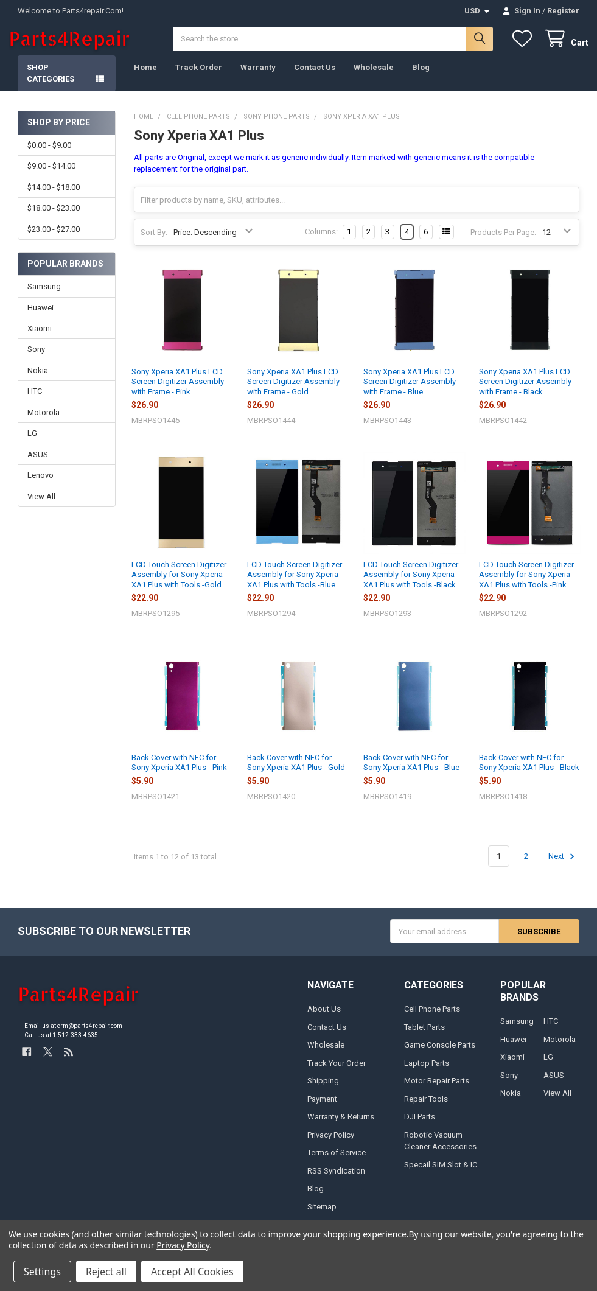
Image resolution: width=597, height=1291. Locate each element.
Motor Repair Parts (436, 1089)
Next (563, 865)
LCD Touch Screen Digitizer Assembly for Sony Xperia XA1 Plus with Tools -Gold (178, 583)
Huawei (40, 316)
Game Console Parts (439, 1053)
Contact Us (314, 76)
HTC (34, 400)
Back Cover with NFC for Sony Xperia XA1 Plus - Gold (296, 771)
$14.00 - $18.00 (53, 196)
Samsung (44, 295)
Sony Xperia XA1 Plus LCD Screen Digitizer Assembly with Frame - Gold (293, 390)
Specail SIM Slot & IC (440, 1173)
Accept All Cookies (192, 1271)
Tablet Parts (424, 1036)
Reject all (106, 1271)
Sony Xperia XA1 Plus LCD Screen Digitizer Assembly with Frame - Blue (409, 390)
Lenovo (40, 484)
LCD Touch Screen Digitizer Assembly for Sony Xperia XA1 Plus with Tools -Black (410, 583)
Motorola (43, 421)
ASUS (37, 463)
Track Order (198, 76)
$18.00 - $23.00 (53, 217)
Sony (36, 358)
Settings (42, 1271)
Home (145, 76)
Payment (322, 1108)
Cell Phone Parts (432, 1018)
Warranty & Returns (340, 1125)
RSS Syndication (336, 1179)
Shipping (323, 1089)
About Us (324, 1018)
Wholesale (374, 76)
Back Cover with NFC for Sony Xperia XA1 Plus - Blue (411, 771)
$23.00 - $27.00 (53, 238)
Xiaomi (39, 337)
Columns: (321, 241)
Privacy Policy (330, 1144)
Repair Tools (426, 1108)
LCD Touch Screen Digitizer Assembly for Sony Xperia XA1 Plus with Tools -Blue (294, 583)
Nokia (37, 379)
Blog (421, 76)
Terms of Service (336, 1161)
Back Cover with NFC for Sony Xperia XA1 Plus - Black (529, 771)
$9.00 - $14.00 (51, 175)
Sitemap (322, 1215)
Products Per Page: (503, 241)
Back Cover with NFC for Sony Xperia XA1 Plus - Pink (179, 771)
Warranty (258, 76)
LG (32, 442)
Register (563, 10)
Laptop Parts (426, 1072)
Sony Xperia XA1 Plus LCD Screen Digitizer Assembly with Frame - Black (525, 390)
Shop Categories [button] (50, 82)
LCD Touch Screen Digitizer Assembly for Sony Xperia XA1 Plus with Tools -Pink (526, 583)
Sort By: (154, 241)
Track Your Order (336, 1072)
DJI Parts (419, 1125)
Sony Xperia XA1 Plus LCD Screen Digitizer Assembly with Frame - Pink (177, 390)
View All (41, 505)
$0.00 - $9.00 (49, 154)
